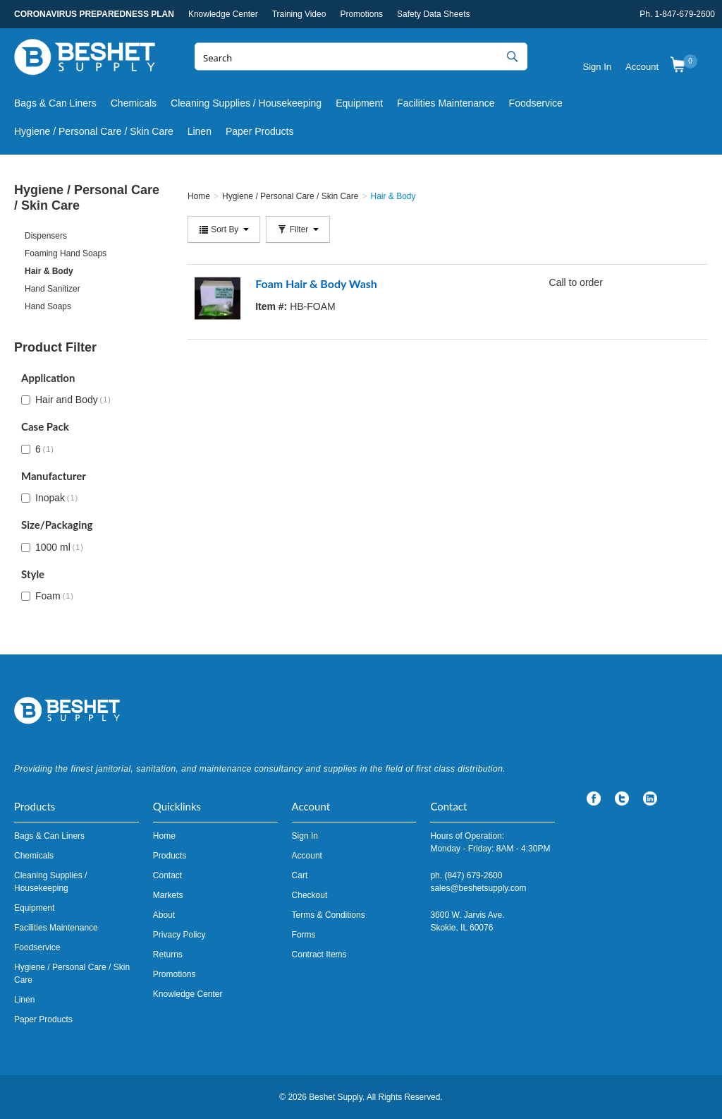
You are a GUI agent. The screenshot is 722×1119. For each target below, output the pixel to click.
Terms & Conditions (328, 915)
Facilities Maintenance (446, 103)
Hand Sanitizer (52, 289)
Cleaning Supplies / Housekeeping (246, 103)
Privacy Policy (179, 935)
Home (164, 836)
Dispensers (46, 236)
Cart (300, 875)
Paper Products (260, 131)
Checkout (310, 895)
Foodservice (536, 103)
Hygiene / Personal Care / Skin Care (93, 131)
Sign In (597, 66)
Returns (168, 954)
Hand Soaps (48, 306)
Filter (297, 229)
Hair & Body (49, 271)
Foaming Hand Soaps (65, 253)
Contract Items (319, 954)
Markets (168, 895)
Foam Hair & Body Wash (316, 283)
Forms (304, 935)
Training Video (299, 14)
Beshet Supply (84, 60)
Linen (200, 131)
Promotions (361, 14)
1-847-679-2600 (685, 14)
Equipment (359, 103)
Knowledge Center (223, 14)
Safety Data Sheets (433, 14)
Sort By (224, 229)
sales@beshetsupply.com (478, 888)
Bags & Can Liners (55, 103)
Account (642, 66)
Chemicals (134, 103)
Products (169, 856)
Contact (167, 875)
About (164, 915)
